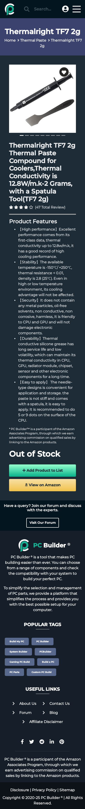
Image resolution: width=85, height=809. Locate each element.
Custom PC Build (41, 672)
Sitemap (67, 790)
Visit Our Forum (42, 523)
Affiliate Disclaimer (42, 722)
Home (10, 40)
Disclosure (19, 790)
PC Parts (14, 672)
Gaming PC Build (20, 661)
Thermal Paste (33, 40)
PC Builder (42, 641)
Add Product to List (42, 470)
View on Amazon (43, 485)
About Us (24, 703)
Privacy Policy (44, 790)
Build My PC (17, 641)
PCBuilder (45, 651)
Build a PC (48, 661)
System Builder (18, 651)
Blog (50, 713)
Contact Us (56, 703)
